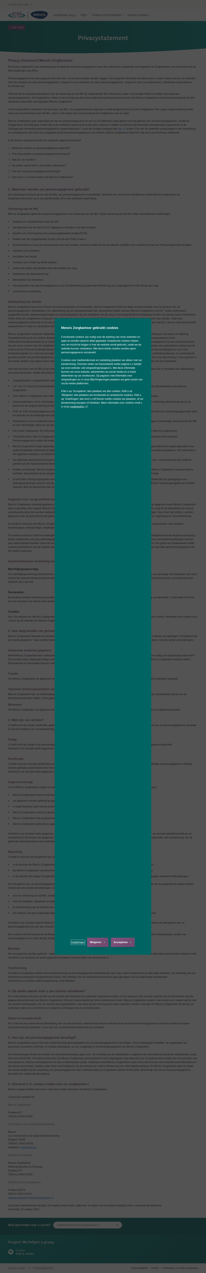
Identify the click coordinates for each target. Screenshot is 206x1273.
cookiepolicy (79, 406)
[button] (77, 942)
